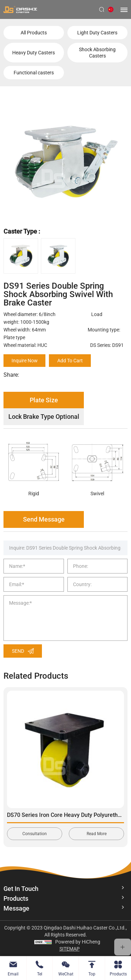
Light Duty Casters (97, 32)
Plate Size (44, 400)
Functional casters (34, 72)
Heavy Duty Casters (33, 52)
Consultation (34, 833)
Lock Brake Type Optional (43, 416)
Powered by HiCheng (77, 942)
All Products (34, 32)
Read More (97, 833)
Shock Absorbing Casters (97, 53)
